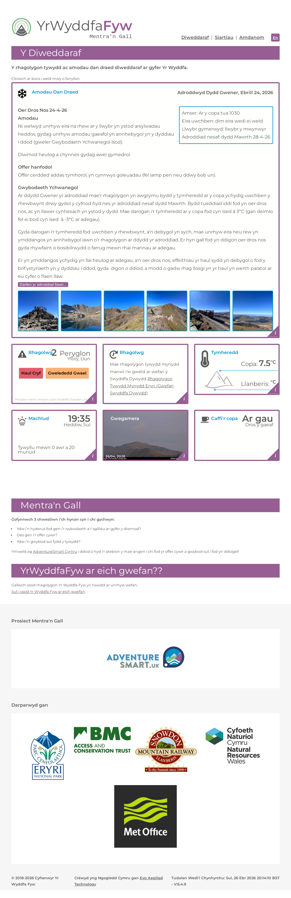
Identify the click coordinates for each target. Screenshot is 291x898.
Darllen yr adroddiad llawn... (43, 284)
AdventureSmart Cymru (55, 551)
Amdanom (251, 37)
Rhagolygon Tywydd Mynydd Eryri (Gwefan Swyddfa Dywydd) (142, 386)
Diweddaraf (195, 37)
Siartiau (224, 37)
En (275, 37)
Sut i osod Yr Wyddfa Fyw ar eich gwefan (48, 591)
